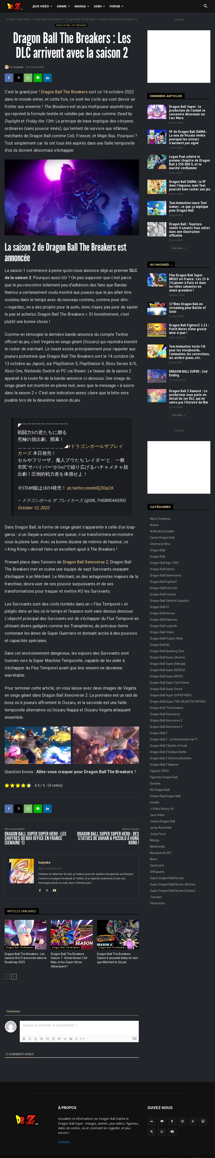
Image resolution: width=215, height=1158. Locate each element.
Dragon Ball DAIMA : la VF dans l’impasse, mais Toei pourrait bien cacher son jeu (189, 185)
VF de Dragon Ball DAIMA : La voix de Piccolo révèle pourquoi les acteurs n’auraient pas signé (188, 137)
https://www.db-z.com (49, 868)
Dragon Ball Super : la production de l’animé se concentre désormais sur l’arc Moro (187, 112)
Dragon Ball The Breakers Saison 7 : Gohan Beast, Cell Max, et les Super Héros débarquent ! (71, 957)
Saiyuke (18, 67)
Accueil (11, 19)
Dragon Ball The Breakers (48, 19)
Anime (63, 6)
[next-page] (14, 971)
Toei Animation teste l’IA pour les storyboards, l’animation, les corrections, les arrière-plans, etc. (189, 352)
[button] (205, 7)
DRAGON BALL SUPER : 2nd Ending (188, 373)
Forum (116, 6)
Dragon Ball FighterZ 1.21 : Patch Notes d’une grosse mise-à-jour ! (189, 329)
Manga (82, 6)
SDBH (99, 6)
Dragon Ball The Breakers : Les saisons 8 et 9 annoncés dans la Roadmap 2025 (24, 957)
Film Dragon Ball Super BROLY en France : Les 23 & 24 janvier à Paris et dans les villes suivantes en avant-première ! (189, 283)
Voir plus (179, 248)
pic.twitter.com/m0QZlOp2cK (90, 488)
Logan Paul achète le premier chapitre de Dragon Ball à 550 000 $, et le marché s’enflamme (189, 162)
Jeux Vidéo (42, 6)
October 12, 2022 (33, 507)
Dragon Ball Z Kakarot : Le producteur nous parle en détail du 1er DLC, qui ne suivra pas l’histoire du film (188, 396)
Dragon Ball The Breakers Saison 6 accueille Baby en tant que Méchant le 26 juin (118, 957)
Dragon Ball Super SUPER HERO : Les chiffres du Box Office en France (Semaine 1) (35, 838)
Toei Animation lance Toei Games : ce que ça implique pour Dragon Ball (188, 206)
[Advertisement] (178, 56)
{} (76, 1033)
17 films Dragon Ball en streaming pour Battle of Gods (187, 307)
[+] (82, 1033)
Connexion (13, 1006)
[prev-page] (7, 971)
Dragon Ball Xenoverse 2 (85, 561)
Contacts (64, 1137)
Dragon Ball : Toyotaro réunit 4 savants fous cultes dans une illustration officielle (189, 230)
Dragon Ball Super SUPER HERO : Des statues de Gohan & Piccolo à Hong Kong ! (108, 838)
